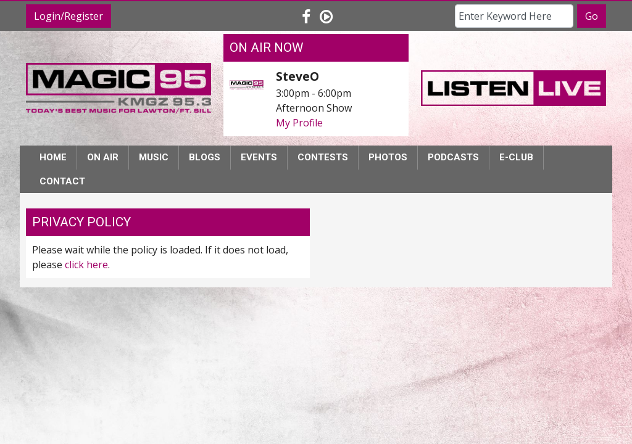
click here (86, 264)
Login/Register (68, 16)
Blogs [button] (204, 157)
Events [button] (259, 157)
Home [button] (53, 157)
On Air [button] (102, 157)
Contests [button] (322, 157)
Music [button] (153, 157)
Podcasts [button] (453, 157)
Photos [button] (387, 157)
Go (591, 16)
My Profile (299, 123)
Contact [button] (62, 181)
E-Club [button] (516, 157)
